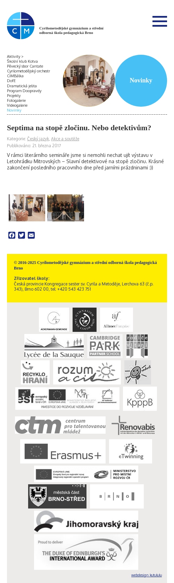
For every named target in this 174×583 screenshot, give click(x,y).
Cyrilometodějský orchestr (28, 71)
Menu (159, 21)
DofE (11, 80)
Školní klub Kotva (22, 61)
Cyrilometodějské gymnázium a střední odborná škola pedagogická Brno (71, 30)
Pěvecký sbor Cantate (25, 66)
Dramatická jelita (22, 85)
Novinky (14, 110)
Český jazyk (38, 138)
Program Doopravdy (24, 90)
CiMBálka (15, 75)
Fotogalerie (16, 100)
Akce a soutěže (65, 138)
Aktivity (13, 56)
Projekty (13, 95)
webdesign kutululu (146, 575)
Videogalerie (17, 105)
